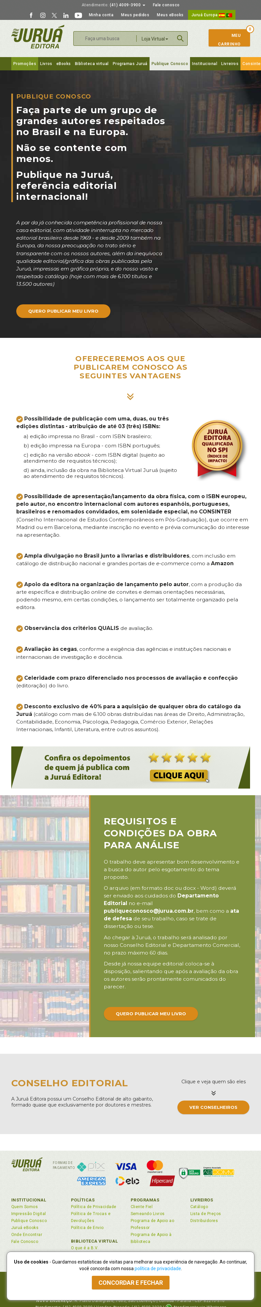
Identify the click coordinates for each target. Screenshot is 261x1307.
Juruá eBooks (25, 1227)
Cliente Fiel (142, 1206)
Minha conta (101, 15)
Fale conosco (166, 5)
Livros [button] (46, 63)
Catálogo (199, 1206)
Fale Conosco (24, 1241)
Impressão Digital (28, 1213)
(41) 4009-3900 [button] (113, 5)
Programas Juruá (130, 63)
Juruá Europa (211, 15)
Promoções (24, 63)
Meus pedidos (135, 15)
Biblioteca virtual (92, 63)
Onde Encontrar (26, 1234)
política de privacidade (158, 1268)
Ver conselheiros (213, 1107)
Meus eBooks (170, 15)
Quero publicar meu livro (63, 311)
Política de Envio (87, 1227)
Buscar (180, 38)
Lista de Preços (205, 1213)
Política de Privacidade (93, 1206)
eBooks (63, 63)
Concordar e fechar (130, 1282)
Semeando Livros (148, 1213)
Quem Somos (24, 1206)
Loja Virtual (155, 38)
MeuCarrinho (226, 39)
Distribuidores (204, 1220)
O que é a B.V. (85, 1248)
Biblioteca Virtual (94, 1241)
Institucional (204, 63)
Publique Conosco (170, 63)
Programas (145, 1199)
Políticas (83, 1199)
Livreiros (229, 63)
